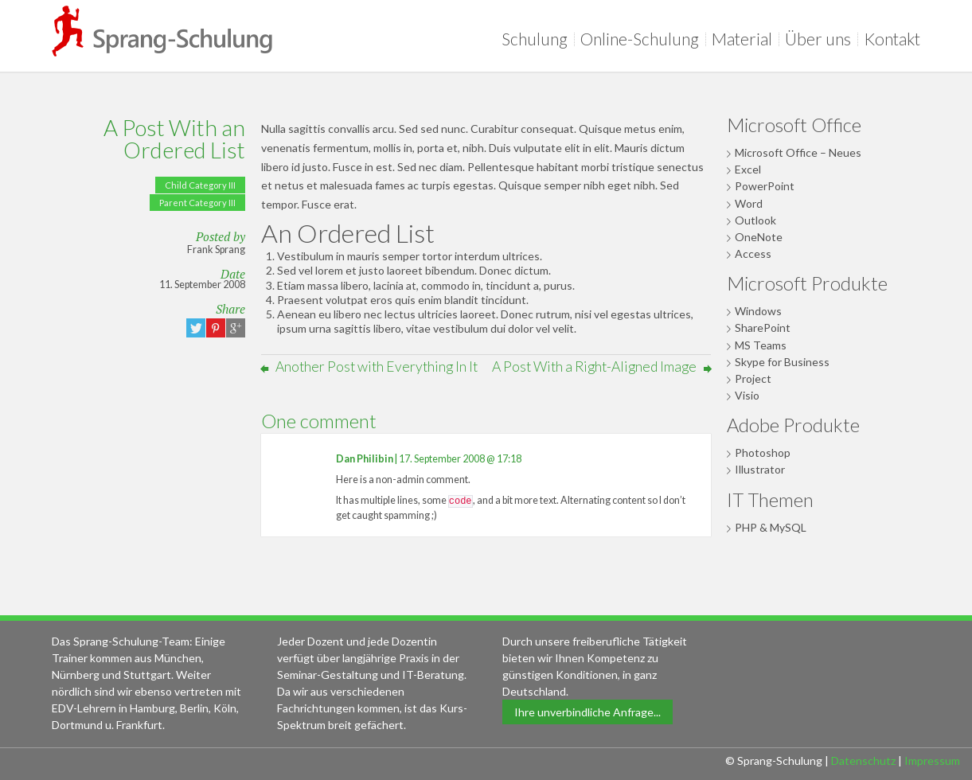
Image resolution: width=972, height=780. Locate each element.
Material (745, 39)
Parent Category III (197, 202)
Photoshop (762, 452)
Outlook (755, 220)
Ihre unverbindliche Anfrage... (587, 712)
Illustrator (760, 469)
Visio (747, 395)
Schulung (538, 39)
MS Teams (761, 345)
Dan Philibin (364, 459)
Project (753, 378)
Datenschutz (863, 760)
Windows (758, 311)
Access (753, 253)
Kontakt (892, 39)
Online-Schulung (642, 39)
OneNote (759, 237)
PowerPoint (764, 186)
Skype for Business (782, 362)
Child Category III (200, 185)
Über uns (821, 39)
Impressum (932, 760)
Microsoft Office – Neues (798, 152)
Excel (748, 169)
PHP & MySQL (770, 527)
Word (749, 203)
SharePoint (762, 327)
